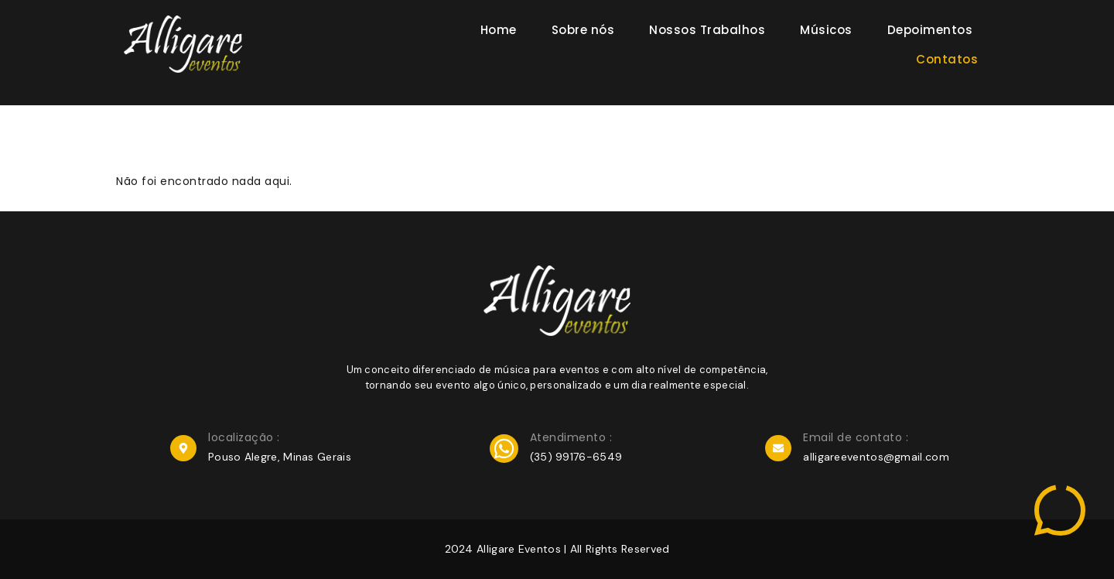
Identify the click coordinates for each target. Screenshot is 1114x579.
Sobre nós (583, 30)
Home (498, 30)
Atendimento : (571, 437)
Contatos (947, 59)
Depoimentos (930, 30)
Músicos (826, 30)
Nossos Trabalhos (707, 30)
